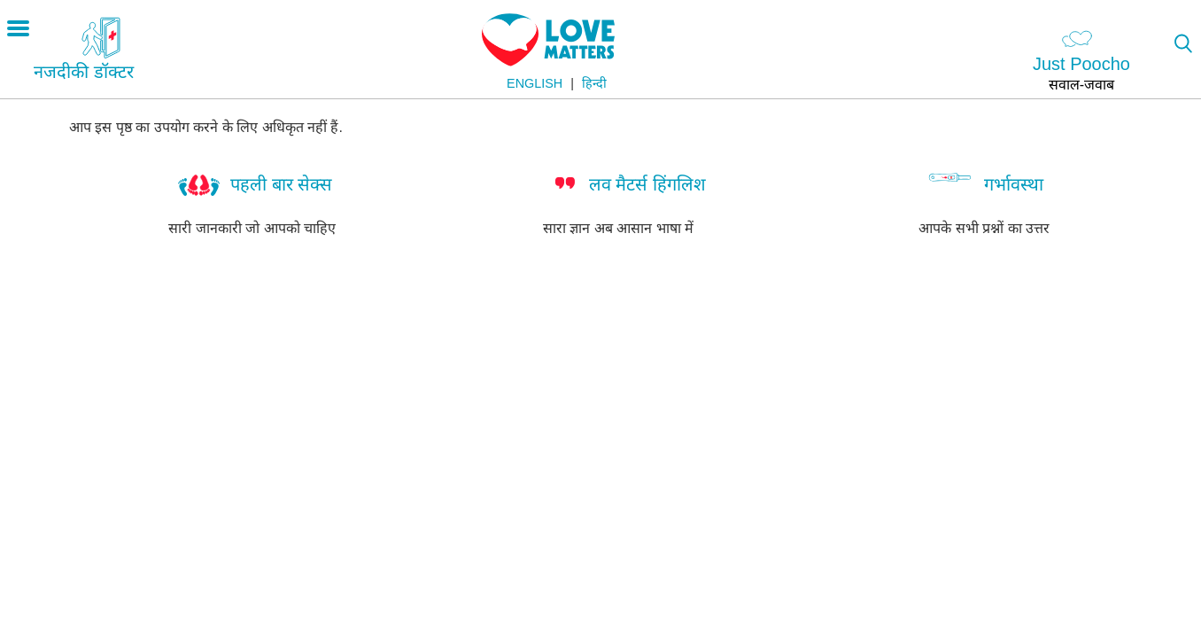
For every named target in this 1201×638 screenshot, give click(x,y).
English (534, 83)
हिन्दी (594, 83)
